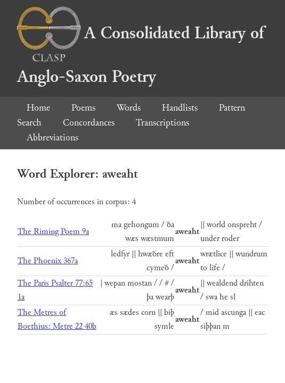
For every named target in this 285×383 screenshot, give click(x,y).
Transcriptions (162, 122)
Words (129, 107)
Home (38, 107)
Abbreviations (52, 137)
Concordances (89, 122)
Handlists (180, 107)
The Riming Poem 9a (53, 232)
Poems (83, 107)
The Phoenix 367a (48, 261)
